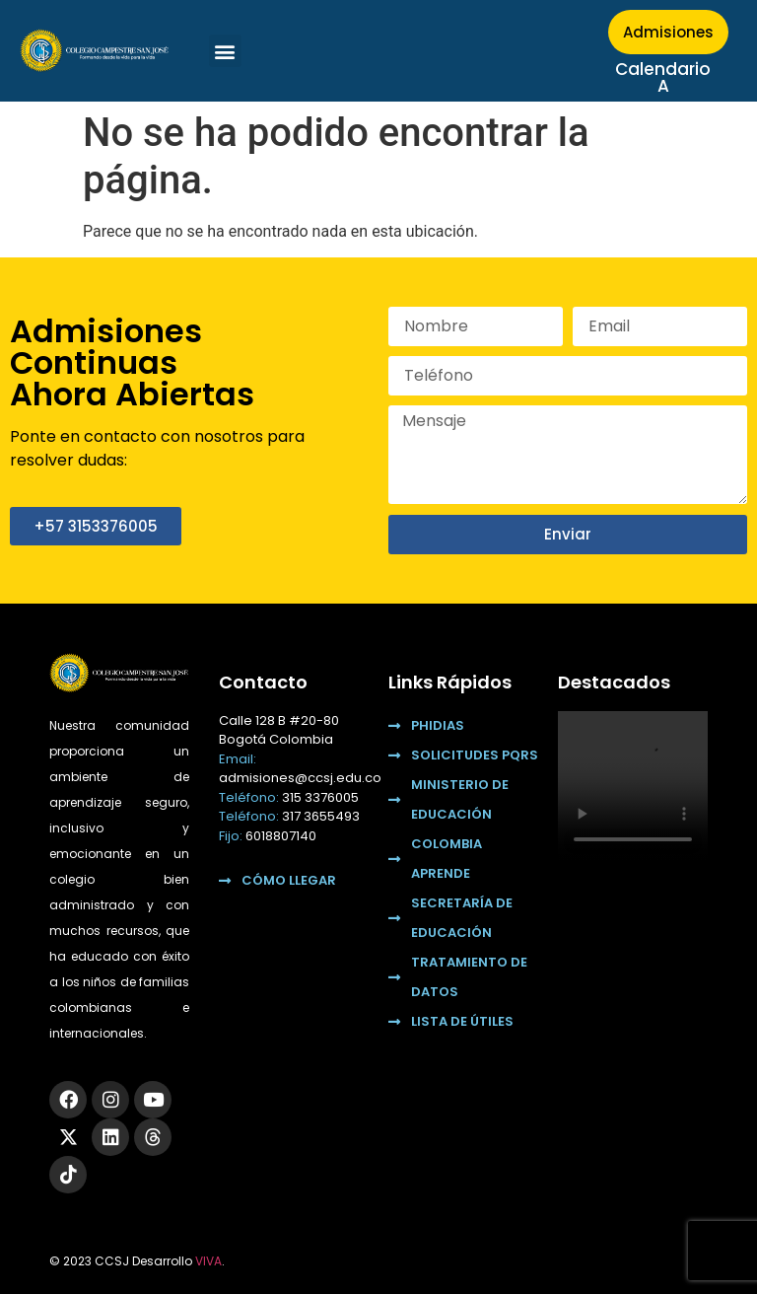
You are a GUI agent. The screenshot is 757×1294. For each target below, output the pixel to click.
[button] (225, 51)
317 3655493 (321, 816)
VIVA (208, 1261)
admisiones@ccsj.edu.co (300, 777)
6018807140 (280, 836)
